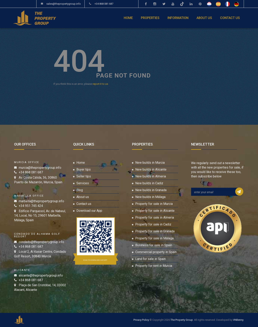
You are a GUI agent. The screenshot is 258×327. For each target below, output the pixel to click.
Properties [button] (150, 18)
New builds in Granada (150, 190)
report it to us (100, 83)
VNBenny (238, 319)
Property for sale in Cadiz (153, 224)
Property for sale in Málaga (154, 238)
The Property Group (182, 319)
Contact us (230, 18)
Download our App (89, 211)
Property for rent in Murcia (153, 266)
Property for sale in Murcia (154, 204)
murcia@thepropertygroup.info (40, 168)
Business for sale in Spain (153, 245)
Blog (79, 190)
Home (128, 18)
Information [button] (177, 18)
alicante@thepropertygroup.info (41, 275)
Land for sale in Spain (150, 259)
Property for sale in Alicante (155, 211)
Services (82, 183)
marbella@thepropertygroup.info (41, 201)
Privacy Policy (141, 319)
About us (204, 18)
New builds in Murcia (150, 163)
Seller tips (83, 176)
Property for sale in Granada (155, 231)
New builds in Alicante (150, 169)
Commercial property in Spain (156, 252)
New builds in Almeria (150, 176)
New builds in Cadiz (149, 183)
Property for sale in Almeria (154, 217)
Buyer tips (83, 169)
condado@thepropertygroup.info (41, 242)
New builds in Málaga (150, 197)
